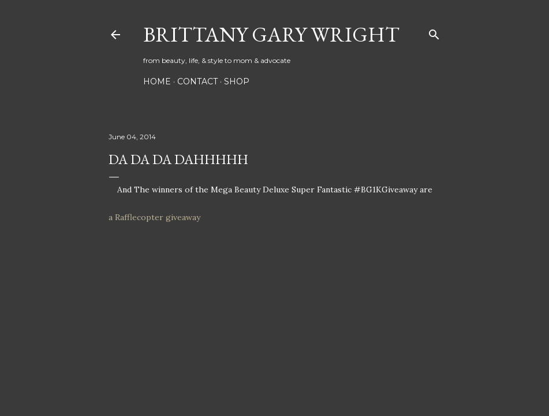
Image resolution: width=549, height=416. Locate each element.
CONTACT (197, 81)
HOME (157, 81)
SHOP (236, 81)
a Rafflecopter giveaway (154, 217)
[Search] (434, 32)
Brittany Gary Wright (271, 34)
